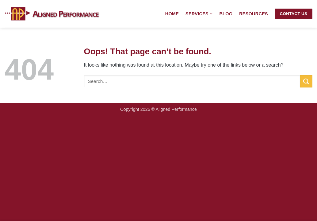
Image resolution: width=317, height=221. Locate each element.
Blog (225, 13)
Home (172, 13)
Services (198, 14)
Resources (253, 13)
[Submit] (306, 81)
